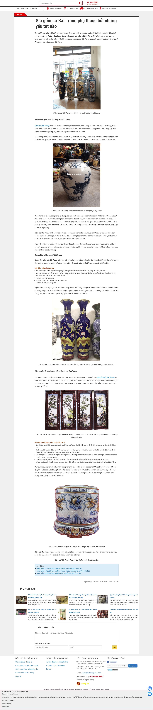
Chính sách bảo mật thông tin (26, 669)
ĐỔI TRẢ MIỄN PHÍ (72, 8)
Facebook (112, 662)
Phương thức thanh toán (55, 665)
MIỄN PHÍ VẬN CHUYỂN (90, 8)
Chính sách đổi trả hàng (24, 673)
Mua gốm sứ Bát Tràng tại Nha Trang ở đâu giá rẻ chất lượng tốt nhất (63, 571)
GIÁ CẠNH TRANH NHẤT (109, 8)
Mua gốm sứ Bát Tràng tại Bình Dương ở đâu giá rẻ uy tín (59, 573)
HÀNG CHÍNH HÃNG (56, 8)
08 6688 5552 (92, 3)
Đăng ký (132, 666)
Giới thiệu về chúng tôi (23, 662)
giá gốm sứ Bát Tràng (105, 377)
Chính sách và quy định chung (26, 665)
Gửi (114, 647)
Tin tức (19, 14)
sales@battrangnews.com (88, 673)
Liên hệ (18, 676)
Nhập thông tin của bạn (43, 643)
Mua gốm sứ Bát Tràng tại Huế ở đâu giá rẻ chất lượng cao (59, 568)
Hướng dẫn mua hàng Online (57, 662)
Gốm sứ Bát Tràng (42, 126)
